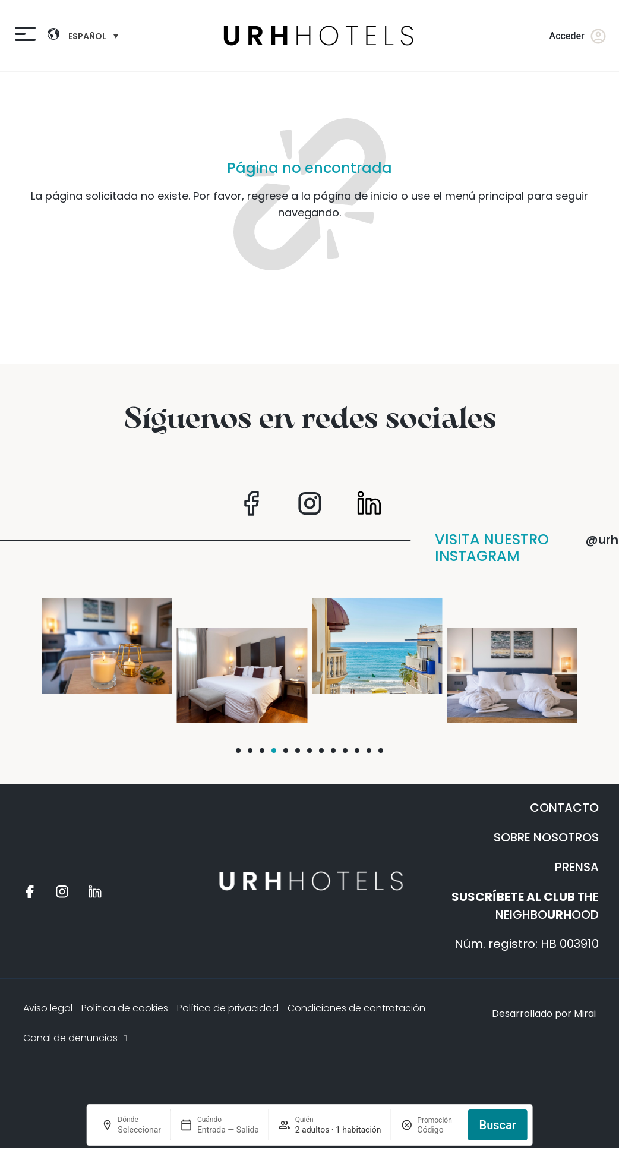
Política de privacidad (228, 1008)
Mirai (585, 1013)
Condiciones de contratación (356, 1008)
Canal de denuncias (76, 1038)
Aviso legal (47, 1008)
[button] (238, 750)
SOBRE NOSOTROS (546, 837)
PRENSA (577, 867)
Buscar (497, 1125)
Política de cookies (124, 1008)
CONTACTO (564, 807)
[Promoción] (438, 1129)
